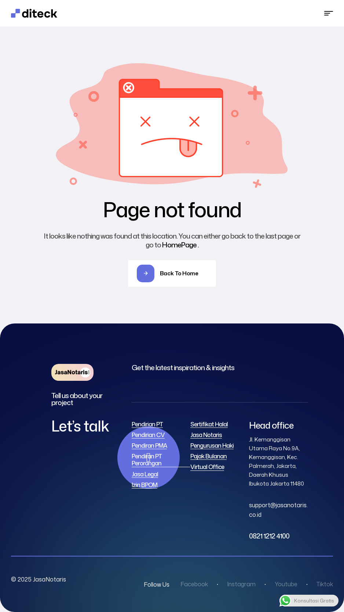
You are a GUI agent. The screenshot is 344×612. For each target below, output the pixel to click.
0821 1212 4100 (269, 536)
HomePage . (180, 245)
